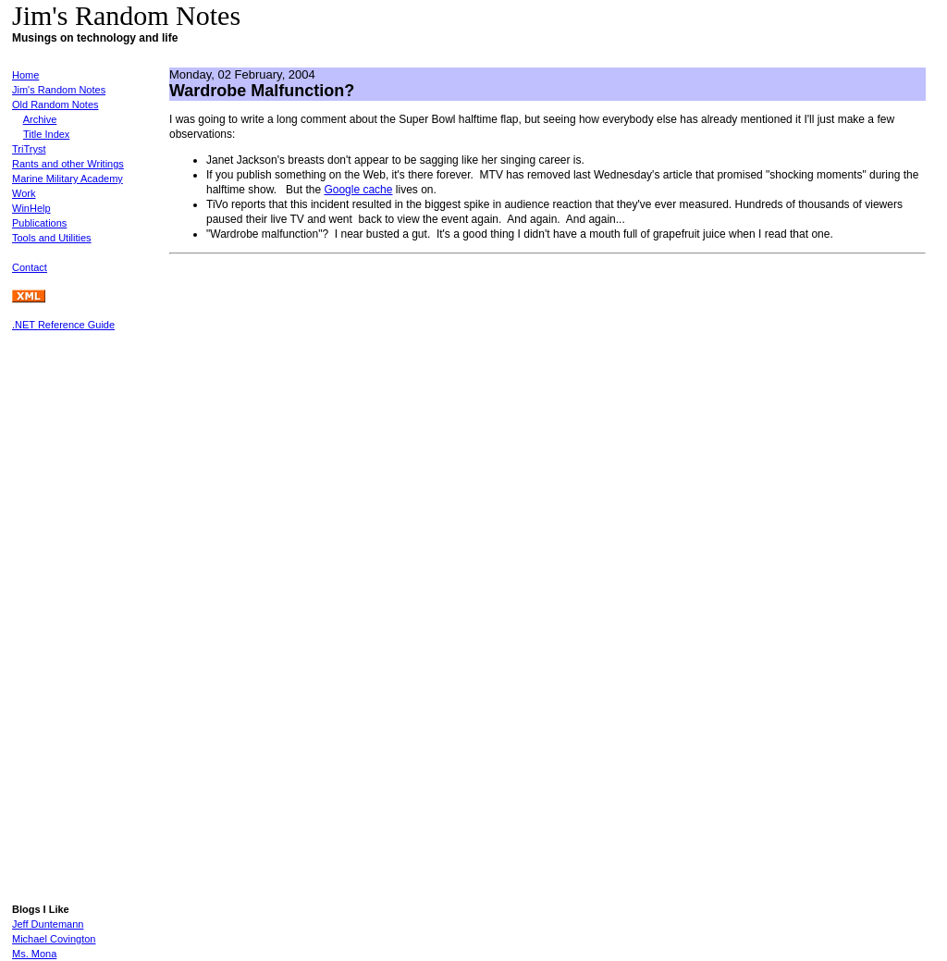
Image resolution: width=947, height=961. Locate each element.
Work (23, 193)
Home (25, 74)
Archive (40, 119)
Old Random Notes (55, 104)
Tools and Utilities (52, 237)
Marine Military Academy (67, 178)
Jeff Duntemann (47, 924)
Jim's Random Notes (58, 89)
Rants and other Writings (68, 163)
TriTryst (28, 148)
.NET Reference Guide (63, 324)
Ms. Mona (34, 953)
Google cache (358, 189)
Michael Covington (54, 938)
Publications (39, 222)
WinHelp (31, 208)
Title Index (46, 134)
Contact (29, 267)
